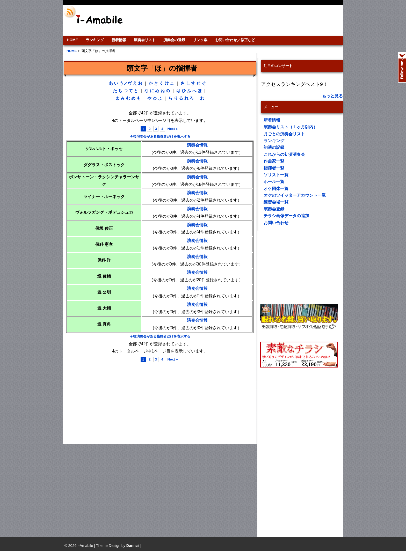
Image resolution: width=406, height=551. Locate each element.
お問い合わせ (276, 223)
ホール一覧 (274, 181)
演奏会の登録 (174, 40)
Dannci (132, 545)
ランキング (95, 40)
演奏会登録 (274, 209)
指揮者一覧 (274, 168)
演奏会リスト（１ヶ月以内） (290, 127)
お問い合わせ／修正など (235, 40)
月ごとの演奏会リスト (284, 134)
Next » (173, 129)
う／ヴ (125, 83)
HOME (72, 40)
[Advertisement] (238, 20)
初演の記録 (274, 147)
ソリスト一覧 (276, 175)
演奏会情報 (197, 145)
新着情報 (119, 40)
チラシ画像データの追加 (286, 216)
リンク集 (200, 40)
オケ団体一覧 (276, 188)
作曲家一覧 (274, 161)
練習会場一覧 (276, 202)
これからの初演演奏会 (284, 154)
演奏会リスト (145, 40)
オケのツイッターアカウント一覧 (295, 195)
